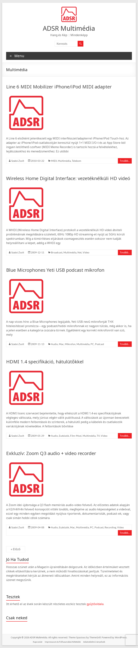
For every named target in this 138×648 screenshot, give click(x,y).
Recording (110, 527)
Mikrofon (70, 344)
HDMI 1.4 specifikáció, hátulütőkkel (45, 361)
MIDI (54, 160)
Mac (61, 344)
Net (79, 252)
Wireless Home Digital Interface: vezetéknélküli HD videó (68, 178)
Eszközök (64, 435)
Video (86, 252)
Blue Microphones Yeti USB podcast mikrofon (55, 270)
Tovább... (125, 160)
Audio (54, 344)
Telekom (76, 160)
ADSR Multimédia (69, 28)
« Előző (15, 549)
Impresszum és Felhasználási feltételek (63, 641)
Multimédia (64, 160)
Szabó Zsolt (17, 160)
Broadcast (56, 252)
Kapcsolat (37, 641)
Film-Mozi (76, 435)
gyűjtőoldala (95, 604)
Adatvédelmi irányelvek (94, 641)
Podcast (99, 344)
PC (92, 344)
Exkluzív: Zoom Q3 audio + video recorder (51, 453)
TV (98, 435)
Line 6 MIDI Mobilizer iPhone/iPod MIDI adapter (59, 86)
